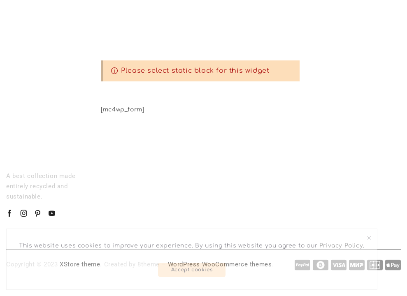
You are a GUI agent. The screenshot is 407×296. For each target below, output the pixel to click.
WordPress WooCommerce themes (220, 264)
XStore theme (80, 264)
